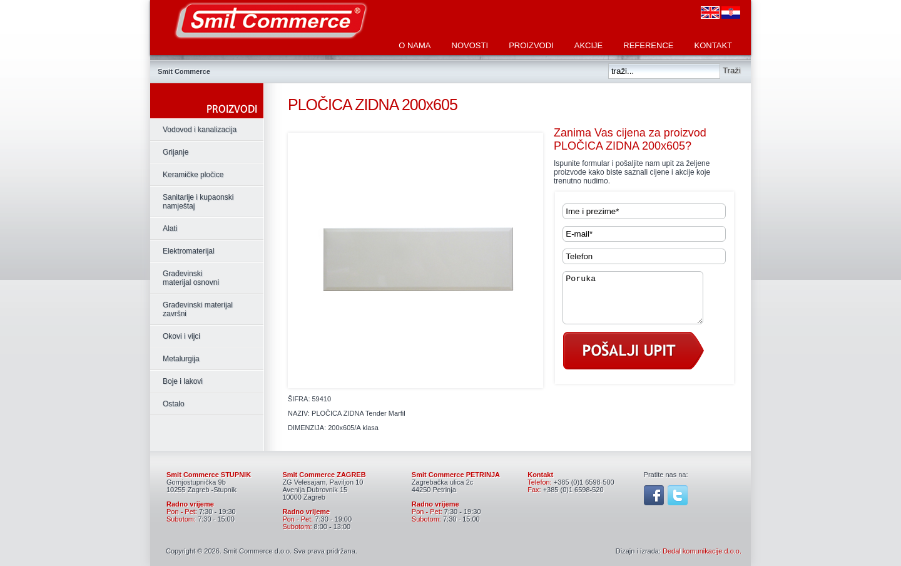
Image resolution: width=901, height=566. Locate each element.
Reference (648, 45)
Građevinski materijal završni (198, 309)
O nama (414, 45)
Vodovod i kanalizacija (200, 129)
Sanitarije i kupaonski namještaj (198, 201)
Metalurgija (181, 358)
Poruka (640, 302)
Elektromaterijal (189, 251)
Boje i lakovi (183, 381)
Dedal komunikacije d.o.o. (702, 551)
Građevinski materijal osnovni (191, 278)
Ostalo (174, 403)
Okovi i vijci (181, 336)
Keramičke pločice (193, 174)
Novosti (470, 45)
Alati (170, 228)
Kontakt (713, 45)
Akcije (588, 45)
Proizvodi (531, 45)
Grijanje (175, 152)
